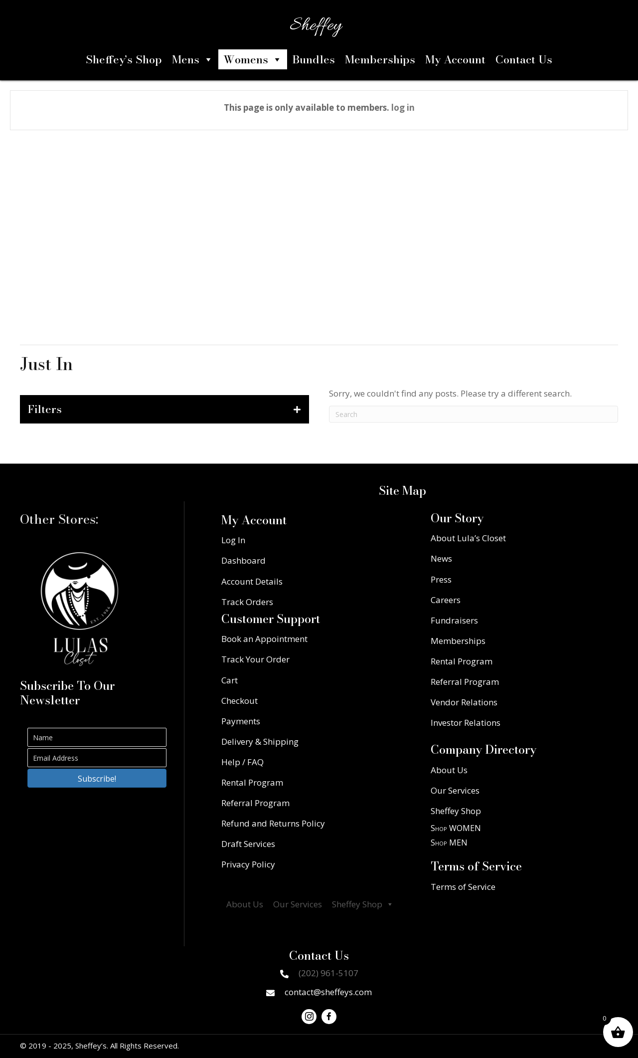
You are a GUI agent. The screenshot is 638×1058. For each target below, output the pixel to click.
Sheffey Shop (363, 904)
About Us (244, 904)
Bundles (313, 59)
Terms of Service (463, 886)
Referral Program (255, 803)
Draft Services (248, 843)
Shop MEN (449, 842)
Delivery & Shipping (260, 741)
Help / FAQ (242, 762)
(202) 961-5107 (328, 973)
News (441, 558)
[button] (96, 778)
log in (403, 107)
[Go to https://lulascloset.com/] (80, 609)
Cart (229, 680)
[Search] (473, 421)
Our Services (297, 904)
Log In (233, 540)
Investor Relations (465, 722)
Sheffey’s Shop (124, 59)
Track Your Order (255, 659)
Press (441, 579)
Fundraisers (454, 620)
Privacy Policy (248, 864)
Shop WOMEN (456, 828)
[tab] (164, 409)
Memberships (380, 59)
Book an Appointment (264, 638)
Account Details (252, 581)
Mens (192, 59)
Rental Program (252, 782)
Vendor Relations (464, 702)
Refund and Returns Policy (273, 823)
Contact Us (523, 59)
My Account (455, 59)
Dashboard (243, 560)
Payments (240, 721)
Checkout (239, 700)
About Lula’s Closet (468, 538)
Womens (252, 59)
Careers (446, 600)
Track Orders (247, 602)
